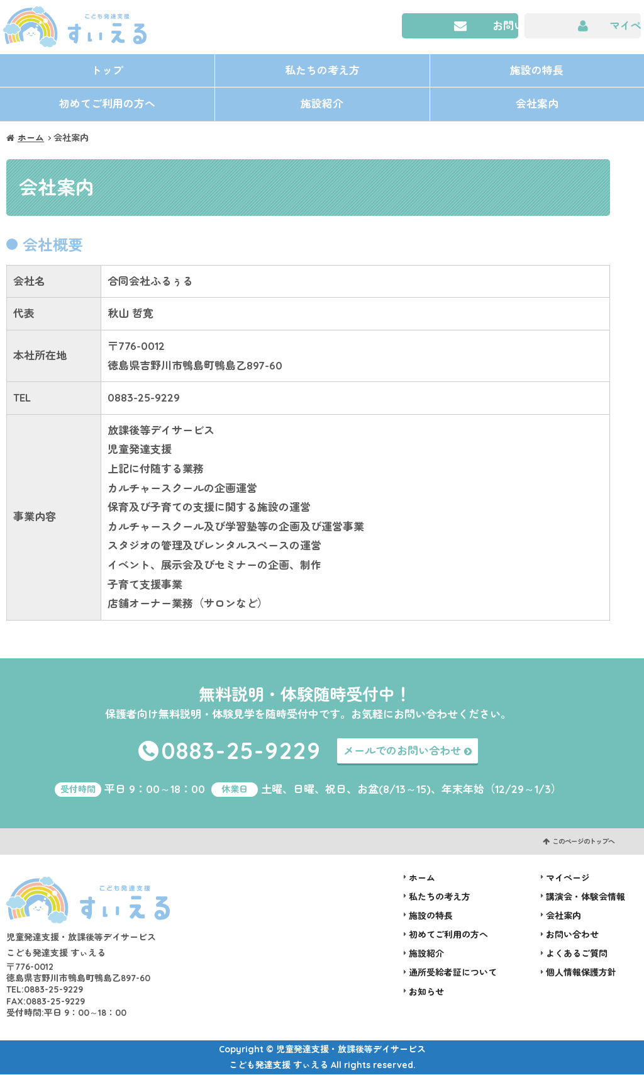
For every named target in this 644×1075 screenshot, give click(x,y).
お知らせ (426, 992)
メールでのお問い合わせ (402, 751)
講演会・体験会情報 (585, 897)
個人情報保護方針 (581, 973)
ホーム (31, 138)
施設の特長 (537, 70)
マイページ (625, 25)
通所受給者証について (453, 973)
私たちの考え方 (322, 70)
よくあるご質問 (577, 954)
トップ (107, 70)
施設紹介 (322, 104)
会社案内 (537, 104)
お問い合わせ (505, 25)
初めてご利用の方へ (107, 104)
